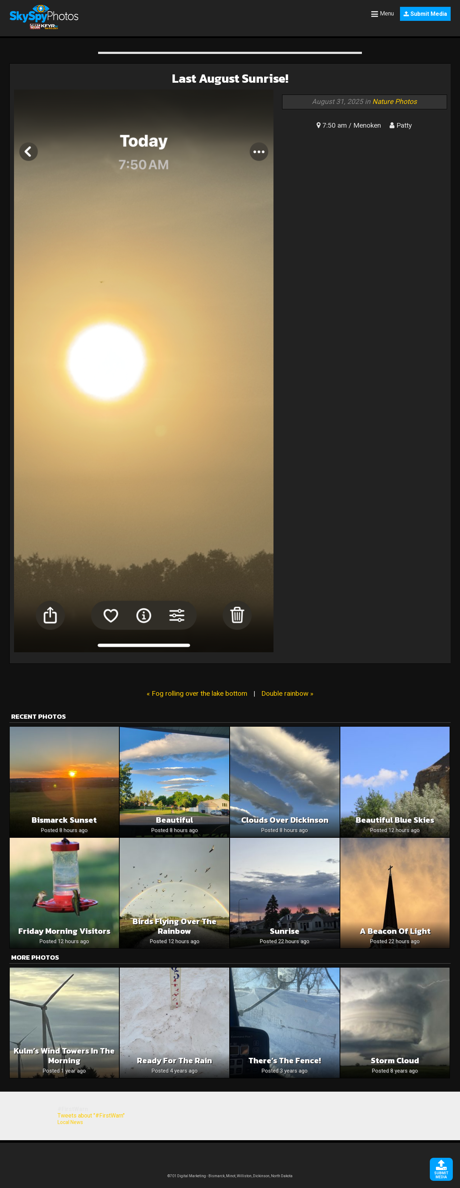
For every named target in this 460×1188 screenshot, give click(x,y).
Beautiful (174, 820)
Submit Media (425, 13)
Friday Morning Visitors (64, 931)
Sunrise (284, 931)
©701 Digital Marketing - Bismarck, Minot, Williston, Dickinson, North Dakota (230, 1176)
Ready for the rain (174, 1060)
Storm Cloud (395, 1060)
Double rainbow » (287, 693)
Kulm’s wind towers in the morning (64, 1055)
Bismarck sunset (64, 820)
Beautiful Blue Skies (395, 820)
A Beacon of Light (395, 931)
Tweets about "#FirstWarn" (91, 1115)
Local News (70, 1122)
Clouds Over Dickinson (284, 820)
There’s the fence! (284, 1060)
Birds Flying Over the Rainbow (174, 926)
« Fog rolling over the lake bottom (197, 693)
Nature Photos (394, 101)
